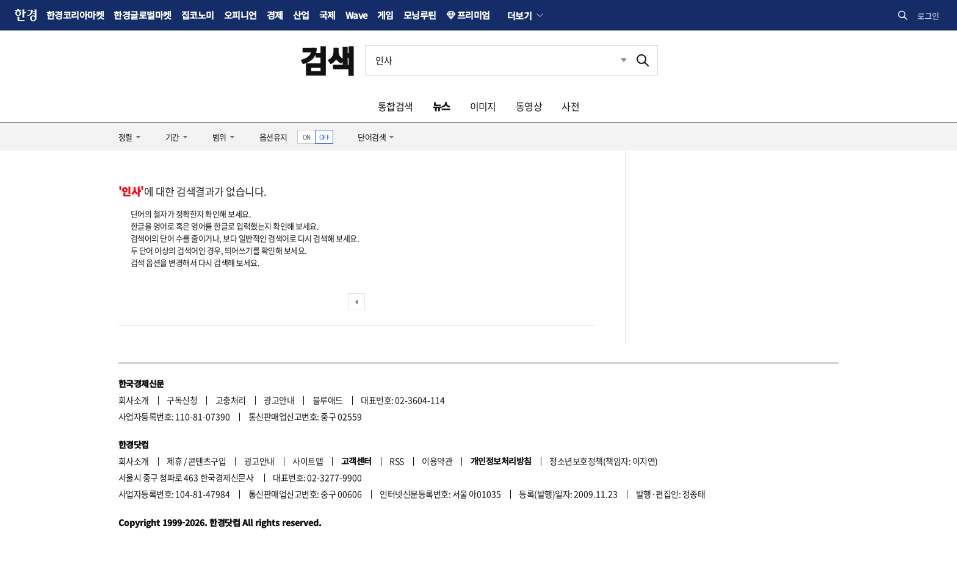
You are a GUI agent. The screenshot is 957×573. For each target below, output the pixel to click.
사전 (570, 106)
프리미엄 (473, 15)
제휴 (174, 461)
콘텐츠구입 (207, 461)
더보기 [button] (519, 15)
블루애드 (327, 400)
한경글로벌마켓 (142, 15)
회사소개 (133, 400)
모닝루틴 (419, 15)
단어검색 (372, 137)
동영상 (529, 106)
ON (307, 136)
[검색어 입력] (497, 60)
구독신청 (182, 400)
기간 (172, 137)
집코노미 (197, 15)
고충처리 (230, 400)
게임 (385, 15)
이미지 (483, 106)
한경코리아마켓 (75, 15)
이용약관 (437, 461)
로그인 (928, 15)
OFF (324, 136)
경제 (275, 15)
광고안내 (279, 400)
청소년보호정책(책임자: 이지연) (603, 461)
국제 (327, 15)
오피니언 (240, 15)
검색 (327, 60)
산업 (301, 15)
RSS (396, 461)
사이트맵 (307, 461)
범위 (219, 137)
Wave (356, 15)
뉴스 (441, 106)
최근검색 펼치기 (614, 60)
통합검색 (395, 106)
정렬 (125, 137)
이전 (356, 301)
